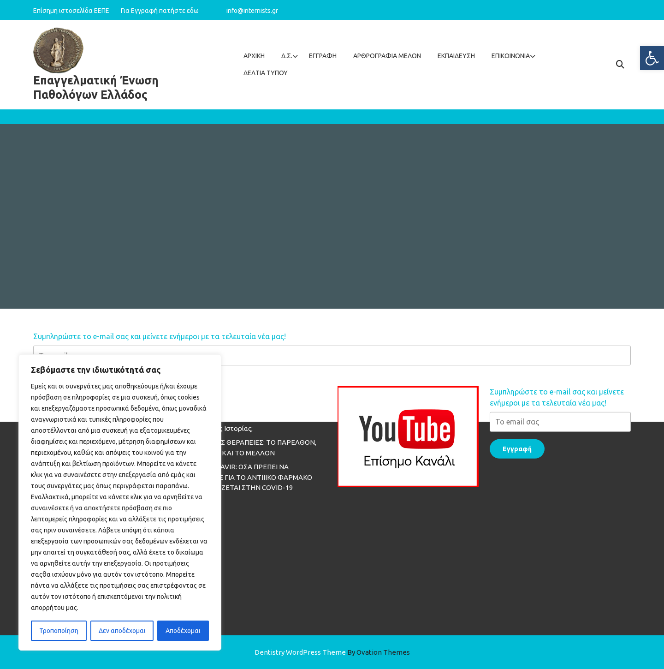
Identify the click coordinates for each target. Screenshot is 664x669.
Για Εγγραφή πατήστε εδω (160, 10)
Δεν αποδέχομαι (122, 630)
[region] (119, 502)
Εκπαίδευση (456, 56)
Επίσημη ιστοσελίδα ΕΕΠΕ (76, 10)
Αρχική (254, 56)
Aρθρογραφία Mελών (387, 56)
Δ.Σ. (286, 56)
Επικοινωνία (511, 56)
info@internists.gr (252, 10)
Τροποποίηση (58, 630)
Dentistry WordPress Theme (332, 652)
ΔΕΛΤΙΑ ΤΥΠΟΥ (265, 73)
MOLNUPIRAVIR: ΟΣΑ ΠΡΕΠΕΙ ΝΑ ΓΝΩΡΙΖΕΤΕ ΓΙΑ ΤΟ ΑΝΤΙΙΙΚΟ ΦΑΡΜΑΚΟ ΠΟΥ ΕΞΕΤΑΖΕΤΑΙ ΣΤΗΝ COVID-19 (248, 432)
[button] (652, 58)
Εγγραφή (323, 56)
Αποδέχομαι (183, 630)
